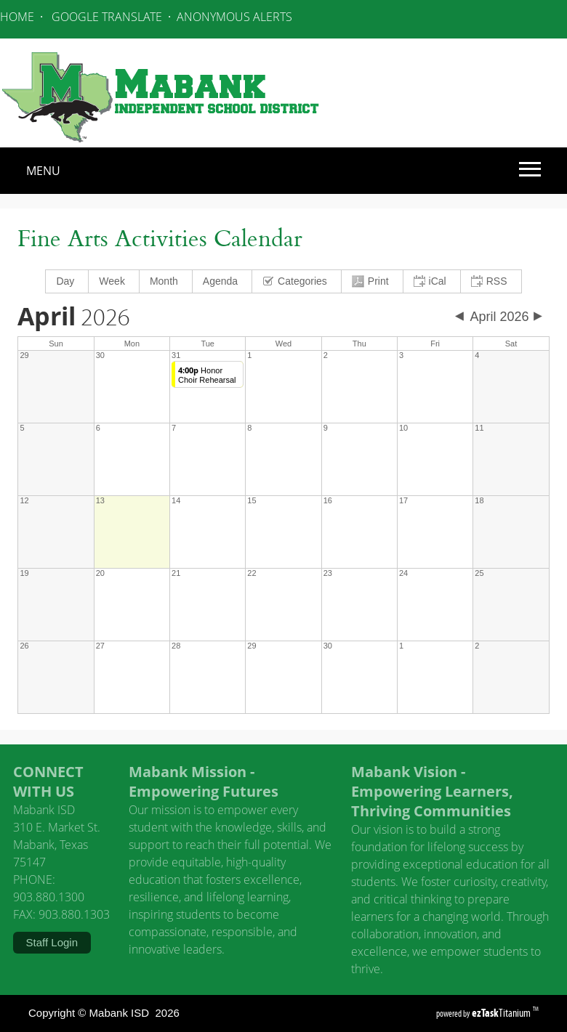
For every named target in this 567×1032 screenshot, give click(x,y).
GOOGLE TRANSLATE (107, 17)
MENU (43, 171)
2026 (73, 318)
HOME (17, 17)
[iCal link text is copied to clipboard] (432, 281)
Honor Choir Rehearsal (207, 375)
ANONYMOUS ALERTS (234, 17)
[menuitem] (67, 281)
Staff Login (52, 942)
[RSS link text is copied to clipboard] (491, 281)
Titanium (502, 1013)
